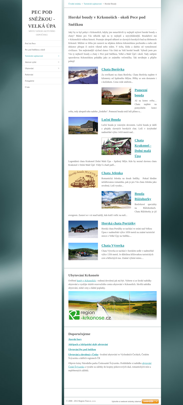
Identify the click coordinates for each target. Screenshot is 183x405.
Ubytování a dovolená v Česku (83, 354)
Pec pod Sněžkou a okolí (35, 50)
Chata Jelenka (112, 173)
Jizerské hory (75, 339)
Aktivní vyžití (30, 62)
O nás (27, 87)
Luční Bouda (111, 119)
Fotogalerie (29, 81)
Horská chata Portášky (119, 223)
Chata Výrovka (113, 245)
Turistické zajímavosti (34, 56)
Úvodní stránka (74, 4)
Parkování (29, 75)
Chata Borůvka (113, 69)
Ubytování (29, 68)
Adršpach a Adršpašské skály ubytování (88, 344)
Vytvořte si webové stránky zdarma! (126, 401)
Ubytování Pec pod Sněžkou (82, 349)
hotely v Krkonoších (86, 280)
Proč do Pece (30, 43)
